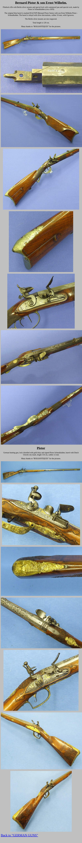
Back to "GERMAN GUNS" (19, 835)
